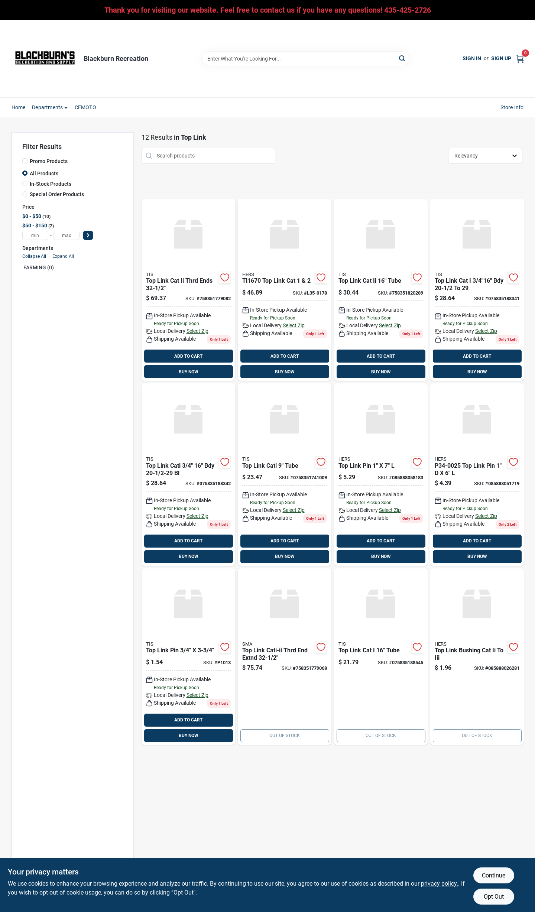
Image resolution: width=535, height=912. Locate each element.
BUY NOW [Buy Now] (188, 371)
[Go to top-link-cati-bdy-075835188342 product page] (188, 474)
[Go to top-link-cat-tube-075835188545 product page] (381, 656)
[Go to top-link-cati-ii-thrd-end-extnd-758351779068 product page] (284, 656)
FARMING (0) (38, 267)
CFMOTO (85, 107)
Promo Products (49, 161)
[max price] (67, 235)
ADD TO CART (188, 356)
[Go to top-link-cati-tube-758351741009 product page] (284, 474)
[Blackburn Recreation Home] (45, 58)
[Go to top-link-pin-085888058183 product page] (381, 474)
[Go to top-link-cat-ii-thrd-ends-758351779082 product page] (188, 290)
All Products (44, 173)
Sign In (472, 58)
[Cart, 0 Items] (520, 58)
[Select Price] (88, 235)
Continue (493, 875)
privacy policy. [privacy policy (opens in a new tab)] (439, 883)
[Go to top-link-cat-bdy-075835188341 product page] (477, 290)
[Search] (402, 58)
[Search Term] (305, 58)
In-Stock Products (50, 184)
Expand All (63, 256)
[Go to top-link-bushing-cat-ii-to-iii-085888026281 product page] (477, 656)
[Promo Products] (24, 160)
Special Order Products (57, 194)
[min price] (35, 235)
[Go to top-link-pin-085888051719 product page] (477, 474)
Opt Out (494, 896)
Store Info (512, 107)
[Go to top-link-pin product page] (188, 656)
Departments (47, 107)
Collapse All (34, 256)
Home (19, 107)
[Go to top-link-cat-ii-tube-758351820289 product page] (381, 290)
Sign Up (501, 58)
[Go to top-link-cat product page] (284, 290)
